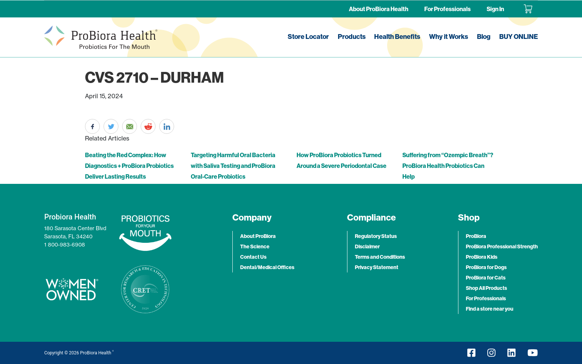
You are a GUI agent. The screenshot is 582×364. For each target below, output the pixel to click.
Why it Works (448, 36)
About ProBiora (258, 236)
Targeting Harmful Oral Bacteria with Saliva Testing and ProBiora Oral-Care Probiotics (233, 165)
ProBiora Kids (481, 257)
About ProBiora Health (378, 9)
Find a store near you (489, 308)
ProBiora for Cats (486, 277)
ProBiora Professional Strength (502, 246)
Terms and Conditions (380, 257)
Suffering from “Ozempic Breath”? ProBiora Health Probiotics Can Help (447, 165)
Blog (483, 36)
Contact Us (253, 257)
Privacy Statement (376, 267)
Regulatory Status (376, 236)
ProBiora (476, 236)
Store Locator (308, 36)
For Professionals (447, 9)
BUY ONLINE (518, 36)
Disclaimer (367, 246)
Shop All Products (486, 288)
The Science (254, 246)
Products (352, 36)
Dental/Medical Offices (267, 267)
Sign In (495, 9)
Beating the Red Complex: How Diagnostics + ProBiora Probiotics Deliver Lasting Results (129, 165)
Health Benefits (397, 36)
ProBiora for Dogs (486, 267)
